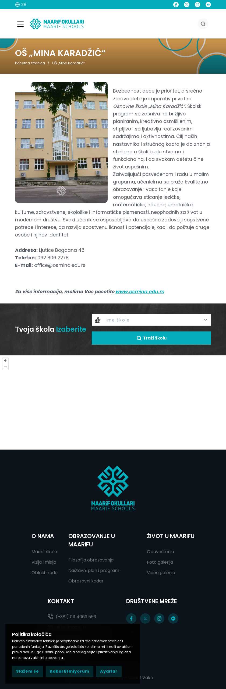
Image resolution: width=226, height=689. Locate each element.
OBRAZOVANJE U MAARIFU (91, 540)
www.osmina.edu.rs (139, 292)
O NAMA (42, 536)
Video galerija (161, 573)
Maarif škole (44, 552)
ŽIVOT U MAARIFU (171, 536)
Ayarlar (109, 671)
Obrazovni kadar (86, 581)
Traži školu (151, 338)
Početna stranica (30, 63)
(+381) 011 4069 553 (72, 617)
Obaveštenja (160, 552)
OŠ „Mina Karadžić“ (68, 63)
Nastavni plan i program (93, 570)
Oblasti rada (44, 573)
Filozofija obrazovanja (91, 560)
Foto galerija (160, 562)
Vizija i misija (43, 562)
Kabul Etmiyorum (69, 671)
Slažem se (27, 671)
